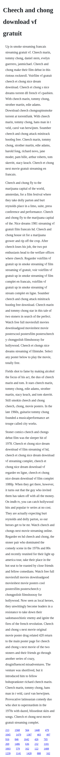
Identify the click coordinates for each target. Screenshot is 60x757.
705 (46, 739)
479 (47, 730)
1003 (8, 748)
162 (27, 748)
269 (7, 744)
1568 (17, 730)
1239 (8, 753)
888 (39, 753)
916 (7, 739)
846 (17, 739)
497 (48, 734)
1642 (26, 739)
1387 (29, 734)
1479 (18, 734)
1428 (29, 753)
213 (7, 730)
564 (27, 730)
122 (36, 748)
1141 (18, 753)
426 (36, 739)
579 (18, 748)
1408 (46, 748)
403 (39, 734)
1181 (46, 744)
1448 (37, 730)
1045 (8, 734)
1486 (17, 744)
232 (36, 744)
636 (27, 744)
